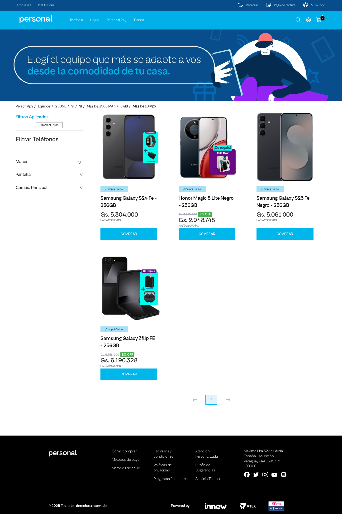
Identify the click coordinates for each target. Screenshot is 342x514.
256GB (60, 106)
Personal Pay (116, 20)
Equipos (44, 106)
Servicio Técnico (208, 479)
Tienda (138, 20)
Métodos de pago (126, 459)
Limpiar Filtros (49, 170)
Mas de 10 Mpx (144, 106)
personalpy (24, 106)
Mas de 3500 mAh (101, 106)
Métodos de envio (126, 468)
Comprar (129, 234)
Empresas (24, 5)
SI (72, 106)
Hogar (95, 20)
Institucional (47, 5)
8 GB (124, 106)
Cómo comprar (124, 451)
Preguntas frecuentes (171, 479)
